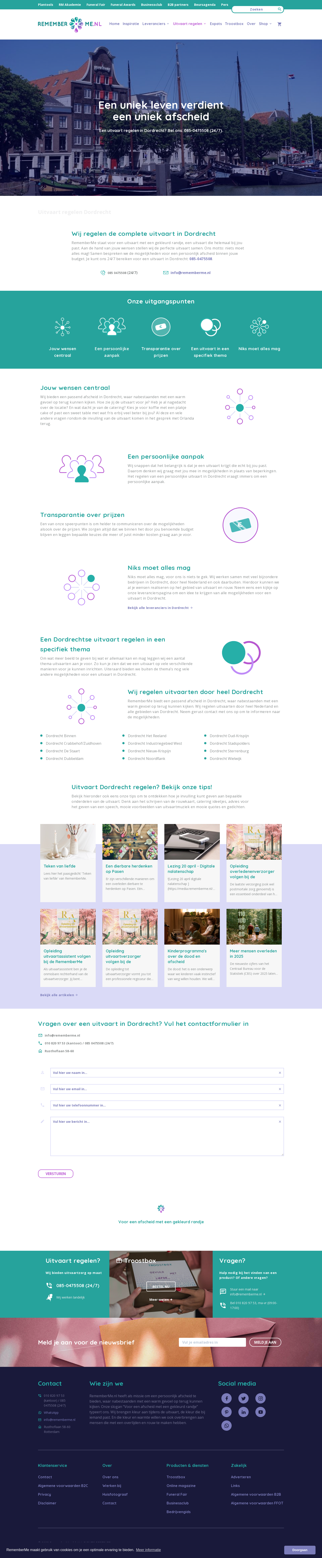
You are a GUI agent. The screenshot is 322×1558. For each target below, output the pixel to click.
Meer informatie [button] (148, 1550)
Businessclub (151, 4)
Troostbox (234, 23)
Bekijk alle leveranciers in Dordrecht (160, 608)
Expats (216, 23)
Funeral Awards (123, 4)
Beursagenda (205, 4)
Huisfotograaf (115, 1494)
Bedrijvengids (179, 1512)
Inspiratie (131, 23)
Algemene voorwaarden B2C (63, 1485)
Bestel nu (161, 1286)
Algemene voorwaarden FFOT (257, 1503)
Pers (224, 4)
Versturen (56, 1173)
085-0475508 (196, 130)
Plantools (45, 4)
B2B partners (178, 4)
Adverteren (241, 1477)
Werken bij (111, 1485)
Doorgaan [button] (299, 1550)
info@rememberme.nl (59, 1420)
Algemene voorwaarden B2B (256, 1494)
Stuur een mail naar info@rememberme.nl (248, 1291)
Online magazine (181, 1485)
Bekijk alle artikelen (59, 995)
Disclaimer (47, 1503)
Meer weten (161, 1299)
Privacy (44, 1494)
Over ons (110, 1477)
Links (235, 1485)
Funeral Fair (96, 4)
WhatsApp (51, 1412)
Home (114, 23)
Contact (45, 1477)
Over (251, 23)
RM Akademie (70, 4)
